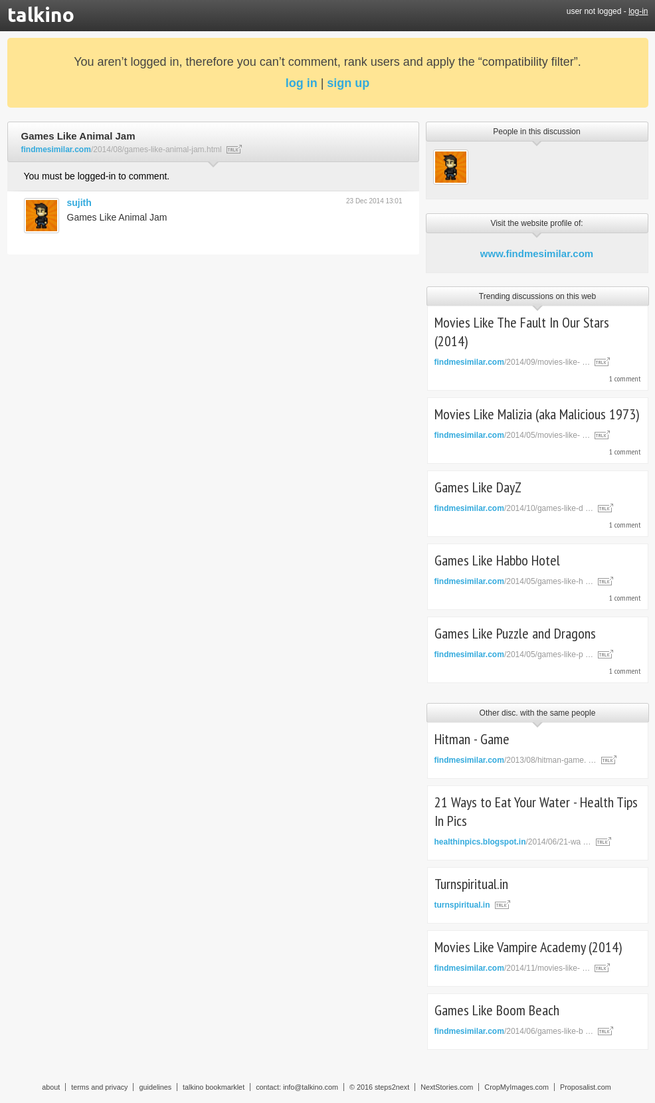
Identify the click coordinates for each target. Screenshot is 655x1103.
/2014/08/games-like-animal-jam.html (121, 149)
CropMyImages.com (516, 1087)
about (51, 1087)
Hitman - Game (472, 739)
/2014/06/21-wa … (512, 842)
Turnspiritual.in (471, 883)
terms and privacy (99, 1087)
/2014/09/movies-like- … (512, 362)
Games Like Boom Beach (496, 1010)
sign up (348, 83)
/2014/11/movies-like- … (512, 968)
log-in (638, 11)
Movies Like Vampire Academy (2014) (528, 947)
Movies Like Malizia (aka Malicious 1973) (536, 414)
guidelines (155, 1087)
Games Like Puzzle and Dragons (515, 633)
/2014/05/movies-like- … (512, 435)
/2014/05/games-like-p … (513, 654)
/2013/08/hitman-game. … (515, 760)
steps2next (392, 1087)
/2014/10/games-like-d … (513, 508)
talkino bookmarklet (213, 1087)
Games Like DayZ (477, 487)
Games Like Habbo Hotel (497, 560)
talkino (40, 14)
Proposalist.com (585, 1087)
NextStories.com (447, 1087)
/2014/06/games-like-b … (513, 1031)
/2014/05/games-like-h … (513, 581)
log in (302, 83)
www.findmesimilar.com (536, 253)
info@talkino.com (310, 1087)
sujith (79, 202)
